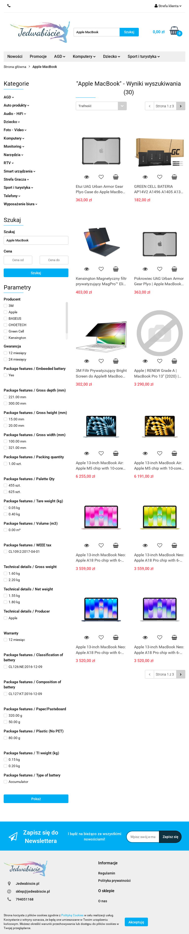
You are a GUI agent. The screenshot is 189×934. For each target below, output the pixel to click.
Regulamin (106, 873)
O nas (102, 901)
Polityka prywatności (114, 881)
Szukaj (36, 273)
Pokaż (36, 799)
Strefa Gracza (16, 179)
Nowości (14, 56)
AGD (59, 56)
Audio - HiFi (15, 113)
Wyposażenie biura (20, 204)
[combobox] (101, 106)
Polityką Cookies (72, 915)
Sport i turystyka (144, 56)
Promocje (38, 56)
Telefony (12, 196)
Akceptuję (136, 922)
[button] (108, 863)
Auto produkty (16, 105)
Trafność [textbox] (85, 106)
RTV (9, 163)
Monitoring (14, 146)
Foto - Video (15, 130)
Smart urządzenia (19, 171)
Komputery (84, 56)
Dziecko (111, 56)
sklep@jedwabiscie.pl (33, 891)
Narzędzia (13, 155)
